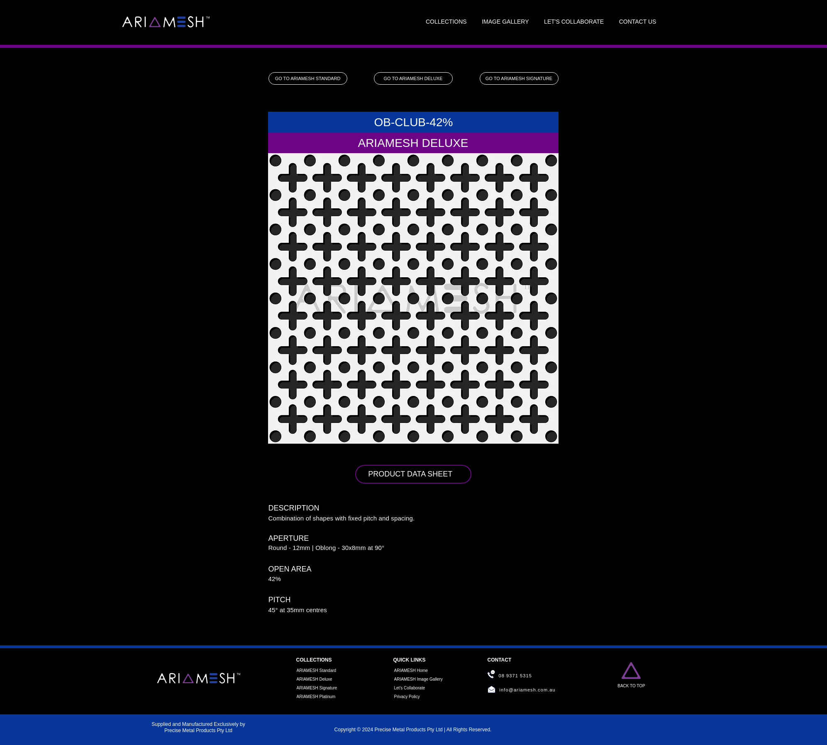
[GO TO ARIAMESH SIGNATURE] (519, 78)
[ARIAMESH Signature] (319, 688)
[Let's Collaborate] (417, 688)
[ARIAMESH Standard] (319, 670)
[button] (446, 22)
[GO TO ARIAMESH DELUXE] (413, 78)
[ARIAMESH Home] (417, 670)
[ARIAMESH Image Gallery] (420, 679)
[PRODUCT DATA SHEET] (413, 474)
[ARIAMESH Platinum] (319, 696)
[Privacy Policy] (417, 696)
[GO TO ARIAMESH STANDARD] (307, 78)
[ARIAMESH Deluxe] (319, 679)
